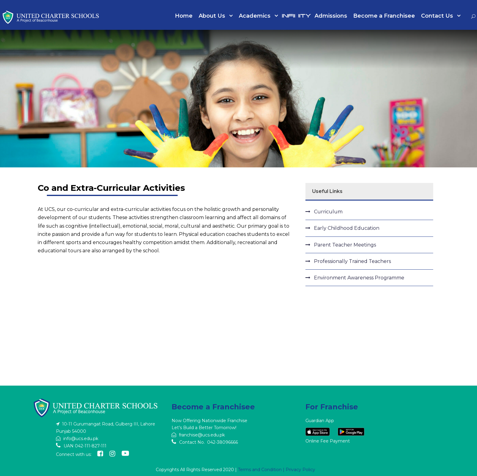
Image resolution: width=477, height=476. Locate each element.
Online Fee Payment (327, 441)
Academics (254, 15)
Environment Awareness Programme (359, 278)
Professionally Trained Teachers (352, 261)
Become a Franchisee (384, 15)
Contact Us (437, 15)
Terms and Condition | (262, 469)
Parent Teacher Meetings (345, 245)
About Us (212, 15)
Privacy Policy (300, 469)
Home (184, 15)
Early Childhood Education (346, 228)
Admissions (331, 15)
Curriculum (328, 212)
